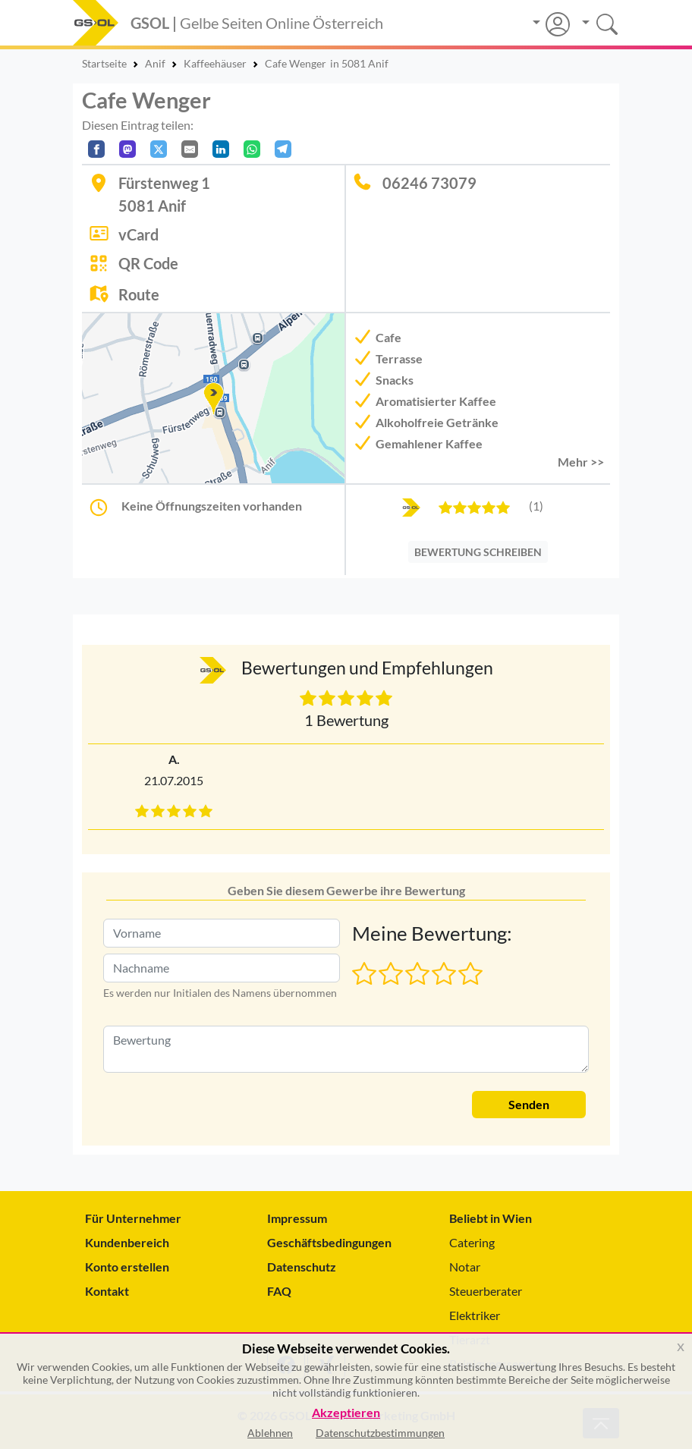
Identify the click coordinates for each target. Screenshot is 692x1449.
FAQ (279, 1291)
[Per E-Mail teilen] (189, 149)
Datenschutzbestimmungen (380, 1432)
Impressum (297, 1218)
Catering (472, 1242)
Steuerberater (485, 1291)
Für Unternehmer (133, 1218)
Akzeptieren (346, 1413)
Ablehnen (270, 1432)
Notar (464, 1266)
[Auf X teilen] (158, 149)
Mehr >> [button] (581, 461)
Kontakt (107, 1291)
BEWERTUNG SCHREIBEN (478, 551)
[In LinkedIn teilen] (220, 149)
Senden (528, 1104)
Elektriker (474, 1315)
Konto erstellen (127, 1266)
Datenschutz (301, 1266)
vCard (138, 234)
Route (138, 294)
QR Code (148, 263)
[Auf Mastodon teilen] (127, 149)
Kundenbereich (127, 1242)
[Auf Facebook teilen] (96, 149)
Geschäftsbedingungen (329, 1242)
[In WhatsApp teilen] (252, 149)
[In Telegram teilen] (283, 149)
